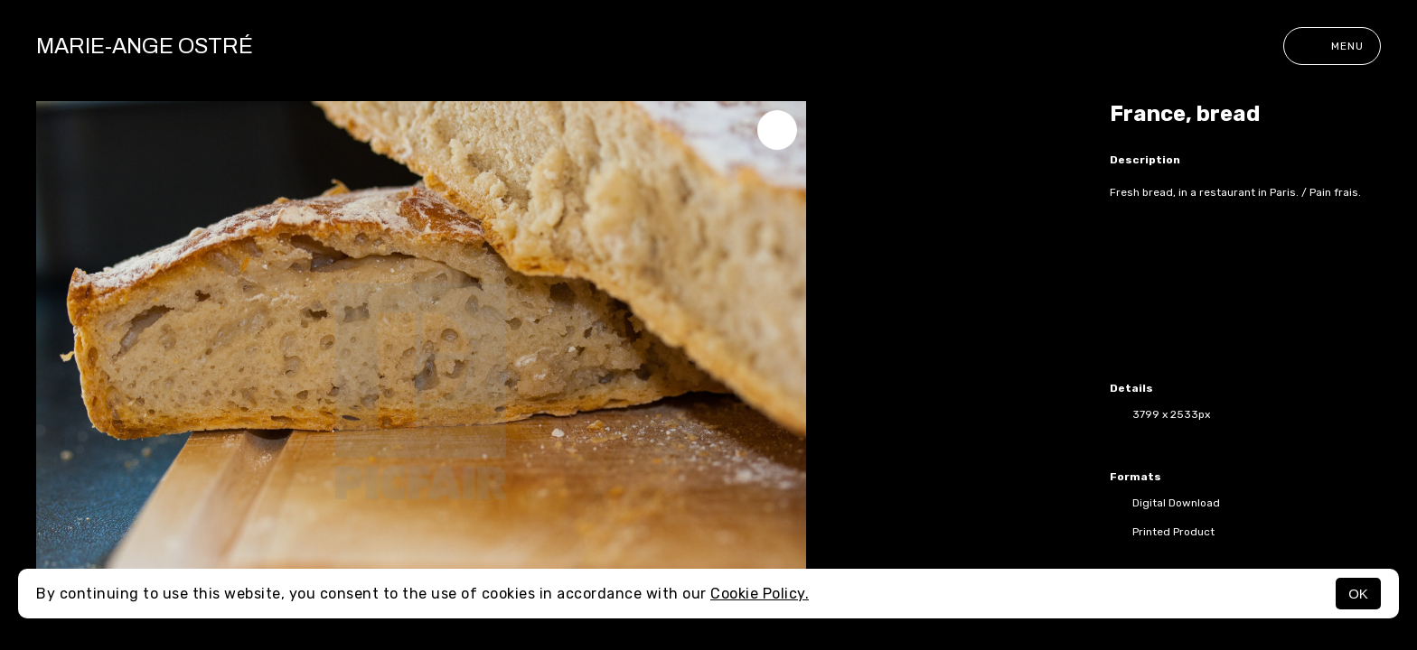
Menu (1332, 46)
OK (1358, 593)
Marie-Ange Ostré (144, 46)
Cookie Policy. (759, 593)
